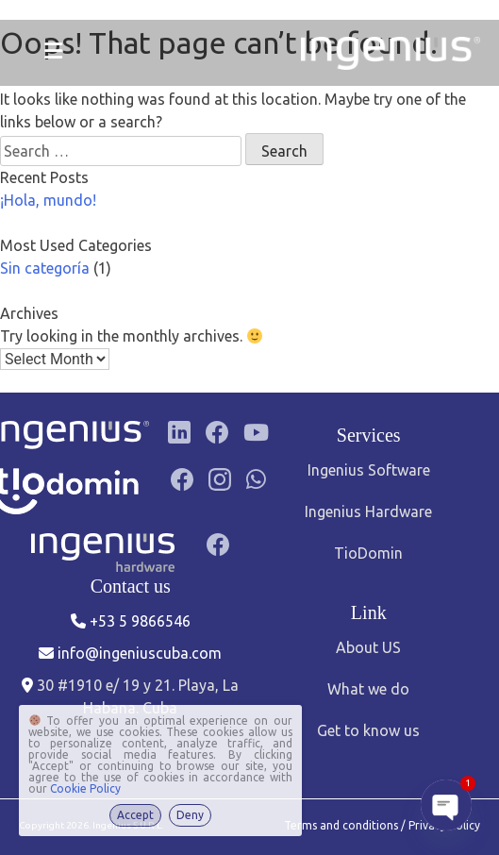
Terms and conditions (342, 825)
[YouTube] (256, 435)
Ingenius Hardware (368, 511)
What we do (368, 688)
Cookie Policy (85, 788)
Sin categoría (45, 268)
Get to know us (368, 730)
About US (368, 647)
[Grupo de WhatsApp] (256, 491)
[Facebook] (217, 435)
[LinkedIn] (179, 435)
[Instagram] (219, 491)
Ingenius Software (369, 469)
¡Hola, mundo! (48, 200)
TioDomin (368, 553)
